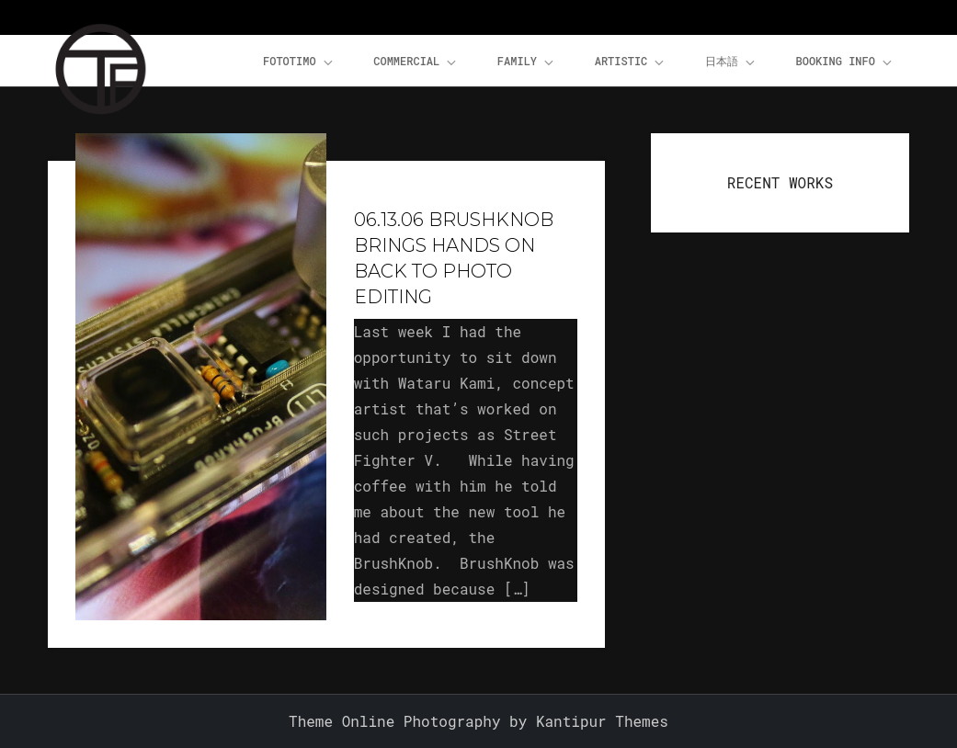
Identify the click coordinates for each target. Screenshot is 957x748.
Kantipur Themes (602, 721)
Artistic (631, 61)
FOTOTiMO (299, 61)
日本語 (731, 61)
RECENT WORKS (780, 182)
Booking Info (845, 61)
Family (526, 61)
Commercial (416, 61)
